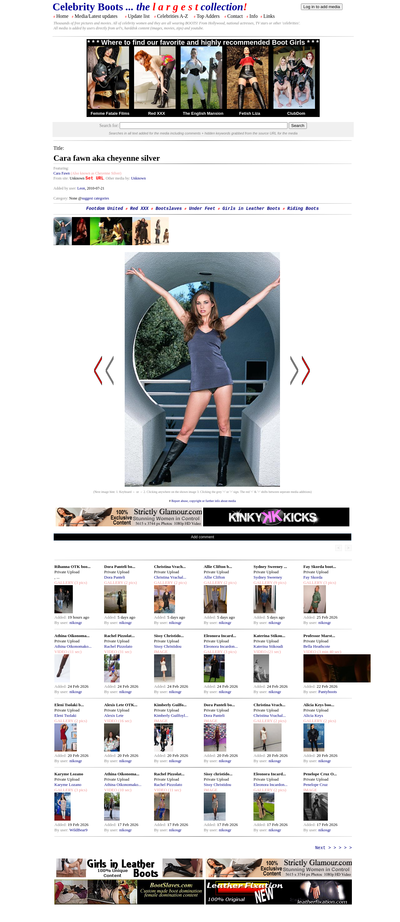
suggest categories (95, 198)
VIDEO (60, 651)
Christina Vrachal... (170, 577)
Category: (61, 198)
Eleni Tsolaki (65, 715)
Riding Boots (303, 208)
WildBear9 (78, 830)
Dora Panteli (114, 577)
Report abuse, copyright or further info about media (203, 501)
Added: (61, 617)
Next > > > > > (333, 847)
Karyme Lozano (68, 774)
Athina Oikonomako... (73, 646)
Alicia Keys (313, 715)
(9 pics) (279, 582)
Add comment (202, 537)
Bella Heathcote (316, 646)
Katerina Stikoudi (268, 646)
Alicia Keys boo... (318, 704)
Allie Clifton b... (218, 566)
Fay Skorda (312, 577)
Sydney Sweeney (267, 577)
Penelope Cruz (315, 784)
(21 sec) (274, 651)
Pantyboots (327, 691)
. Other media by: (117, 178)
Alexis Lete (113, 715)
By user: (61, 622)
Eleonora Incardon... (221, 646)
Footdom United (104, 208)
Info (253, 16)
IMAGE (161, 651)
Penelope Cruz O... (320, 774)
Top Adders (208, 16)
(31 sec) (124, 651)
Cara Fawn (61, 173)
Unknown (138, 178)
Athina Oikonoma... (72, 635)
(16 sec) (124, 720)
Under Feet (202, 208)
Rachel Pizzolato (118, 646)
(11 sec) (74, 651)
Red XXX (156, 113)
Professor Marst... (319, 635)
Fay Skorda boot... (319, 566)
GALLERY (63, 582)
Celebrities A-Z (172, 16)
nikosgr (75, 622)
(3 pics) (80, 582)
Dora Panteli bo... (119, 566)
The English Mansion (203, 113)
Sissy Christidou (168, 646)
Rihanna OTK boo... (72, 566)
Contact (235, 16)
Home (62, 16)
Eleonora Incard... (220, 635)
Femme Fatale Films (110, 113)
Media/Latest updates (96, 16)
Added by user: (65, 188)
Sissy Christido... (169, 635)
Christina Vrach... (170, 566)
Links (269, 16)
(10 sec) (124, 790)
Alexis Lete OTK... (120, 704)
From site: (61, 178)
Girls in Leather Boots (251, 208)
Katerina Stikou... (269, 635)
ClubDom (296, 113)
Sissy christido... (218, 774)
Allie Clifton (214, 577)
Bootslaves (169, 208)
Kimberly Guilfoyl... (171, 715)
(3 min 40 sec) (328, 651)
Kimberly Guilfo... (170, 704)
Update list (139, 16)
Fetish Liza (249, 113)
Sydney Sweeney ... (270, 566)
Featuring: (61, 168)
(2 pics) (130, 582)
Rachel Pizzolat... (119, 635)
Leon (81, 188)
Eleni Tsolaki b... (69, 704)
